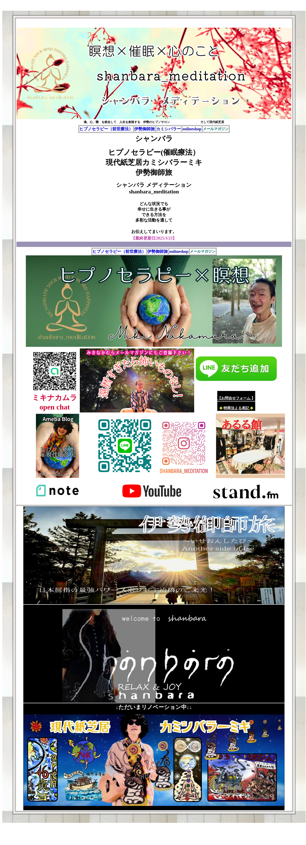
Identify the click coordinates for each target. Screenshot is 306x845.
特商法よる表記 (236, 408)
